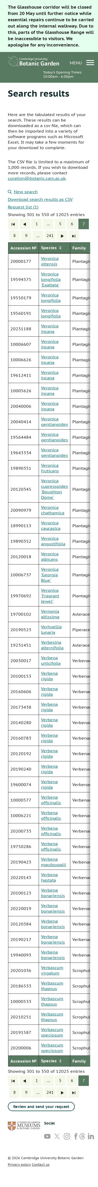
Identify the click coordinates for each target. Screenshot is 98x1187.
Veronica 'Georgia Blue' (50, 575)
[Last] (73, 236)
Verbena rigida (49, 676)
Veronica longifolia (51, 297)
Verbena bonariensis (53, 892)
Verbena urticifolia (51, 660)
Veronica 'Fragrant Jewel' (50, 596)
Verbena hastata (49, 877)
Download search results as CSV (40, 199)
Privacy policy (19, 1164)
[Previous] (25, 224)
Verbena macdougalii (53, 861)
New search (23, 191)
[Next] (62, 236)
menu (82, 62)
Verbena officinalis (51, 799)
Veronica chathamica (52, 510)
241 (50, 235)
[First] (13, 224)
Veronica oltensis (50, 261)
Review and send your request (41, 1106)
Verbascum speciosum (52, 1032)
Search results (38, 93)
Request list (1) (23, 207)
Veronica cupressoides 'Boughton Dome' (54, 489)
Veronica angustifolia (53, 541)
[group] (49, 654)
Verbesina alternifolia (52, 645)
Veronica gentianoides (54, 421)
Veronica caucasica (50, 525)
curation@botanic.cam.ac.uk (37, 178)
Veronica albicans (50, 556)
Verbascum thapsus (52, 985)
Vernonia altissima (50, 614)
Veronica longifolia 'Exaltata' (51, 279)
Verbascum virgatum (52, 970)
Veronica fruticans (50, 468)
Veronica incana (50, 328)
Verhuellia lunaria (51, 629)
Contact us (40, 1164)
